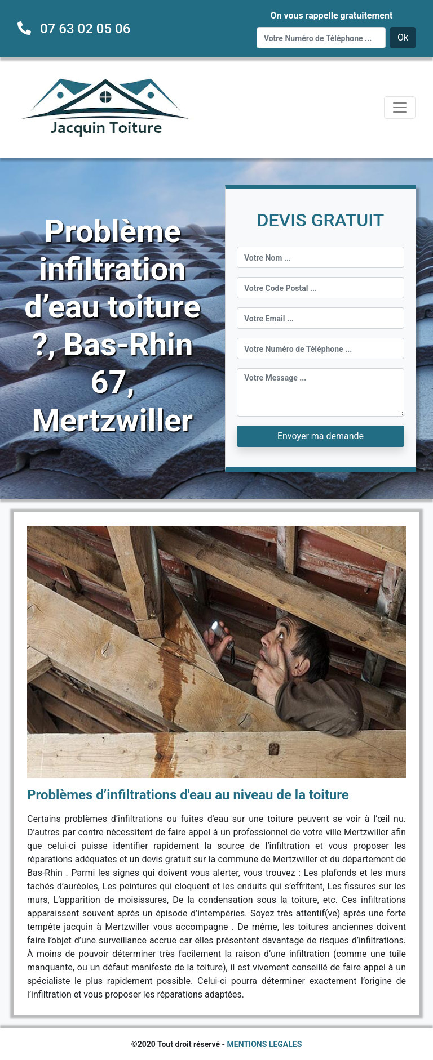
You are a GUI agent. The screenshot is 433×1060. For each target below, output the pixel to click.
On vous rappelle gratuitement (331, 15)
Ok (402, 37)
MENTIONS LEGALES (264, 1044)
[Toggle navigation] (400, 107)
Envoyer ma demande (320, 436)
